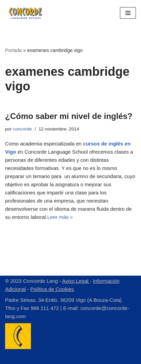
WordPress (100, 357)
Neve (33, 357)
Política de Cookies (52, 289)
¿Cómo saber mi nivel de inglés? (69, 116)
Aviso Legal (76, 281)
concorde (22, 129)
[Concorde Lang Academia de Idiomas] (25, 13)
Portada (13, 50)
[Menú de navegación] (128, 13)
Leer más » (60, 217)
